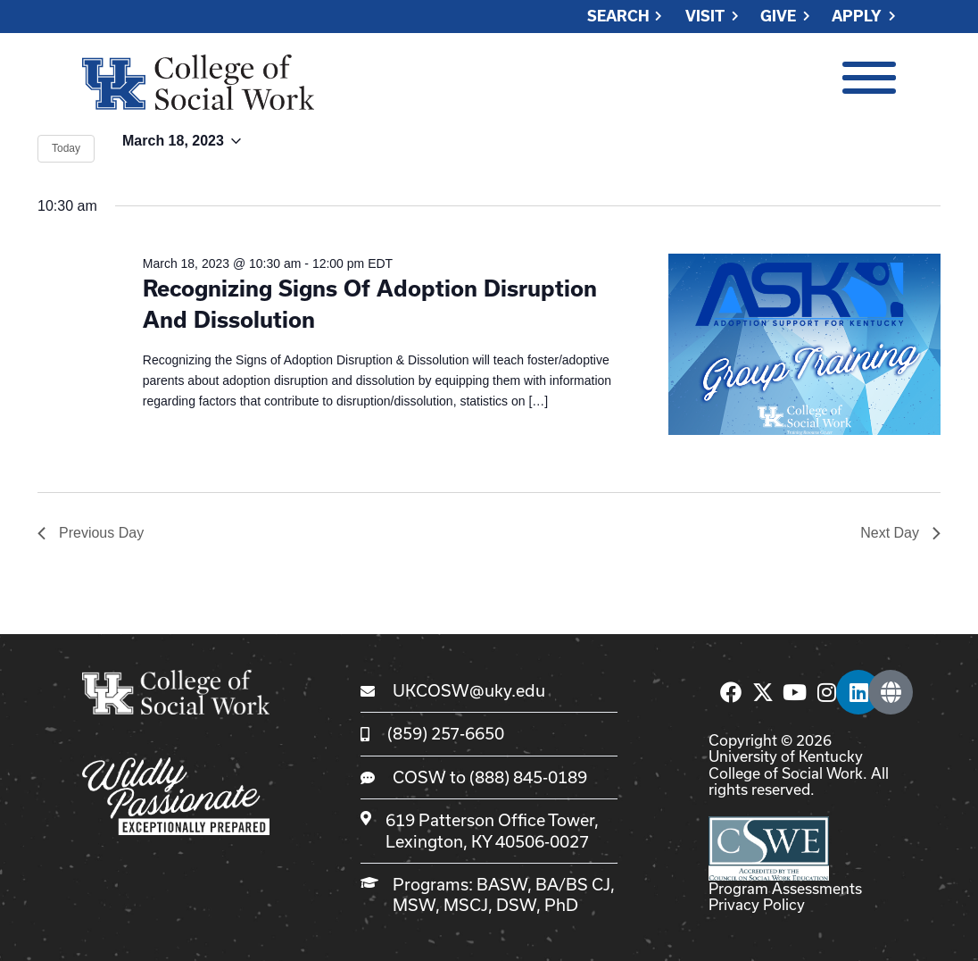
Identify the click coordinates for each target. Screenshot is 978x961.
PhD (561, 905)
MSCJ (465, 905)
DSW (516, 905)
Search (618, 16)
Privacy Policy (757, 904)
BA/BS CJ (572, 884)
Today (66, 148)
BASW (502, 884)
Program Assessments (785, 888)
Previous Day (90, 532)
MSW (414, 905)
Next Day (900, 532)
